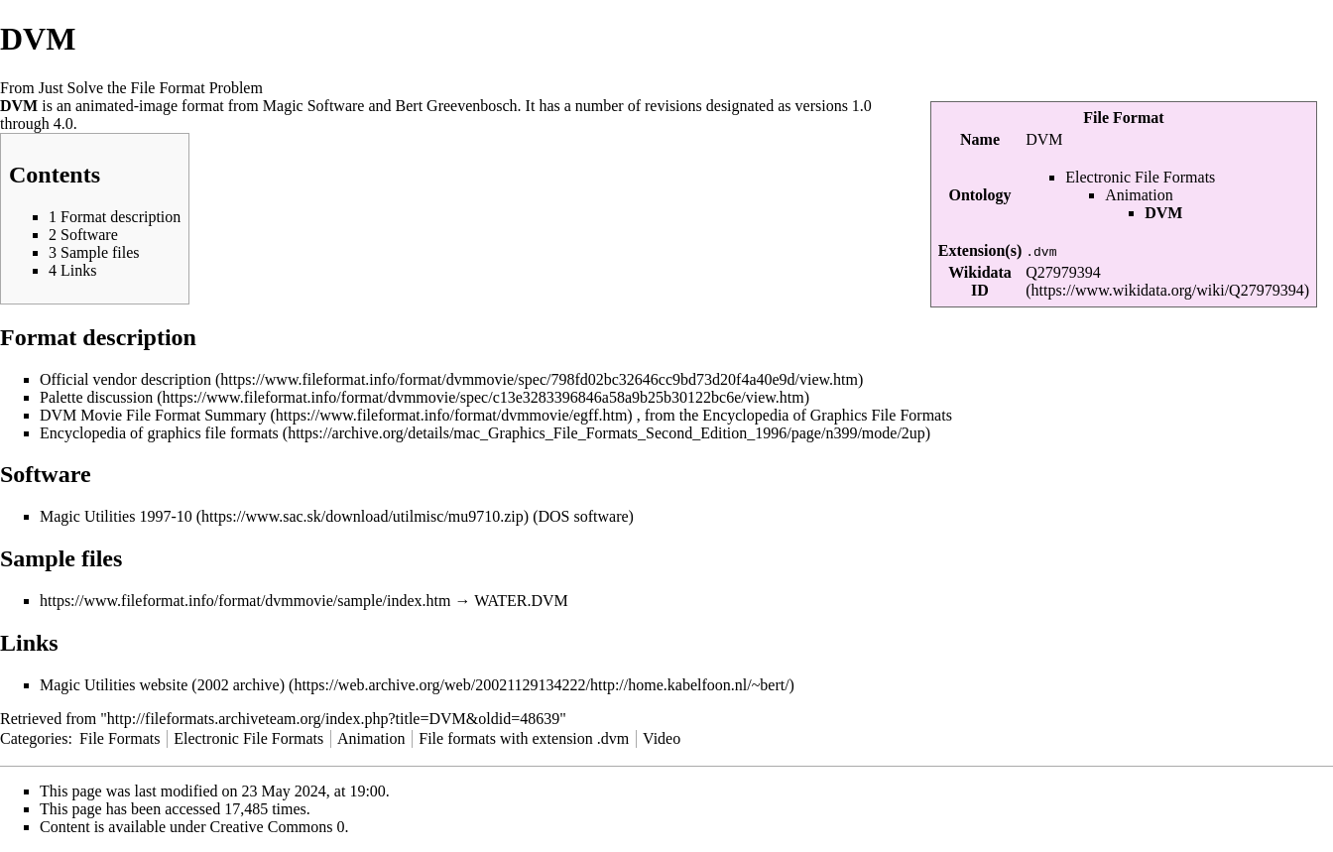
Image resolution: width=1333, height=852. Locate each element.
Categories (33, 738)
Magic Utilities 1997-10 (116, 516)
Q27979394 (1063, 272)
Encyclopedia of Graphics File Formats (827, 415)
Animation (1138, 194)
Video (661, 738)
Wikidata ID (980, 281)
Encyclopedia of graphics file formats (159, 433)
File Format (1123, 117)
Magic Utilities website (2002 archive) (162, 684)
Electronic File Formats (1140, 177)
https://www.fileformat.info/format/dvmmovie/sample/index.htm (245, 600)
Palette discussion (96, 397)
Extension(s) (980, 250)
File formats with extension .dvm (524, 738)
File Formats (119, 738)
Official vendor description (125, 379)
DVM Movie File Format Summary (153, 415)
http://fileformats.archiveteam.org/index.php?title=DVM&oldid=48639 (333, 718)
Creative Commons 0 (277, 826)
